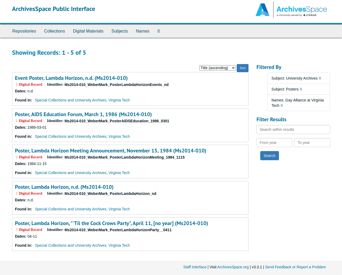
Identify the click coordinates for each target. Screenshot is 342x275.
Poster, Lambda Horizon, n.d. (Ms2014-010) (64, 186)
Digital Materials (88, 31)
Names (142, 31)
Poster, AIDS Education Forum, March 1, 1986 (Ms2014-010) (83, 114)
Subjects (119, 31)
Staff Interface (195, 267)
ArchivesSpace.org (233, 267)
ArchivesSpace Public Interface (53, 9)
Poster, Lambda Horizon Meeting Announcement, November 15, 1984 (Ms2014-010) (110, 150)
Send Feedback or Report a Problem (295, 267)
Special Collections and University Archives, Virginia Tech (82, 100)
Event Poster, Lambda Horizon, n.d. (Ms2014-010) (71, 77)
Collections (54, 31)
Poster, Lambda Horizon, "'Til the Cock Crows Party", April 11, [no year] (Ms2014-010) (111, 223)
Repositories (24, 31)
